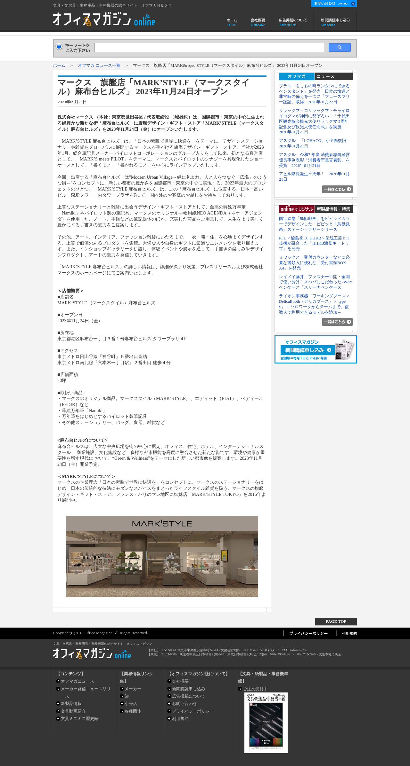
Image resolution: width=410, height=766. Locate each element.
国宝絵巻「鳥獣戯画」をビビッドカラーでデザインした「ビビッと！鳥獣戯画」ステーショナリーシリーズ (314, 224)
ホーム (232, 21)
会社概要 (258, 21)
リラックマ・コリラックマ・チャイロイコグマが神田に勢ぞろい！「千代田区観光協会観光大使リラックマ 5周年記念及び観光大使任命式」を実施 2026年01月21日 (314, 121)
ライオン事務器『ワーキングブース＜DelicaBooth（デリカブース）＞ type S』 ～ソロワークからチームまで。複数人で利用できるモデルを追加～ (314, 303)
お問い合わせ (184, 703)
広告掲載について (293, 21)
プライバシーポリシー (193, 711)
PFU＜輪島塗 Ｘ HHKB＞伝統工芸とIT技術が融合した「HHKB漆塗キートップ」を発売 (314, 243)
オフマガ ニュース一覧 (99, 65)
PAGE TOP (336, 621)
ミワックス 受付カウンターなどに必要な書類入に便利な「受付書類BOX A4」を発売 (314, 262)
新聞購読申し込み (335, 21)
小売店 (131, 703)
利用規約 (180, 718)
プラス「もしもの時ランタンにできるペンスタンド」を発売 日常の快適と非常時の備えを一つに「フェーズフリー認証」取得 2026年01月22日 (314, 93)
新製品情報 (71, 703)
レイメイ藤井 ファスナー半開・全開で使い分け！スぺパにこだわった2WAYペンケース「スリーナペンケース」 (316, 282)
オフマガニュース (77, 681)
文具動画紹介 (73, 711)
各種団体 (133, 711)
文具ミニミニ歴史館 (79, 718)
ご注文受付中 (255, 688)
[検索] (209, 48)
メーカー (133, 688)
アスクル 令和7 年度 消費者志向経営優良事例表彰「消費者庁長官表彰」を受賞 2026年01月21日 (314, 160)
